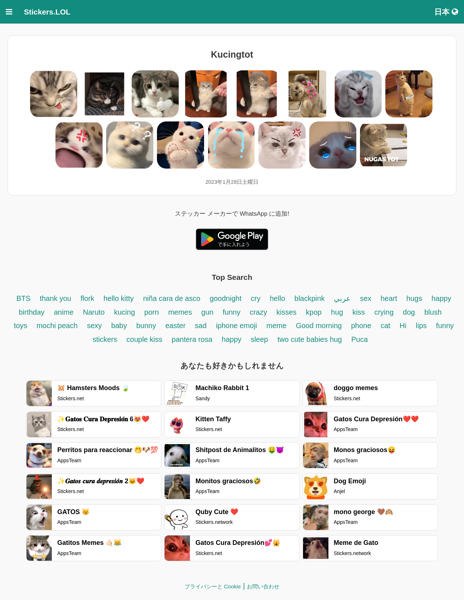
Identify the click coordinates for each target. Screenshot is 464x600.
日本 (446, 12)
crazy (258, 312)
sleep (259, 339)
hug (337, 312)
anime (63, 312)
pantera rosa (192, 339)
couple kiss (144, 339)
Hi (402, 326)
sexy (94, 326)
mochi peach (57, 326)
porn (151, 312)
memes (180, 312)
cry (256, 298)
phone (361, 326)
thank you (55, 298)
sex (366, 298)
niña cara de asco (171, 298)
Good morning (320, 326)
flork (88, 298)
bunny (146, 326)
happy (233, 339)
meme (276, 326)
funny (231, 312)
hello (277, 298)
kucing (124, 312)
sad (201, 326)
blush (433, 312)
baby (119, 326)
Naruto (94, 312)
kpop (314, 312)
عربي (342, 298)
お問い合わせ (263, 586)
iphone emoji (236, 326)
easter (175, 326)
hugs (414, 298)
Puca (359, 339)
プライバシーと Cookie (213, 586)
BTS (24, 298)
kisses (287, 312)
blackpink (309, 298)
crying (384, 312)
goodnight (226, 298)
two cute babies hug (309, 339)
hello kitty (119, 298)
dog (409, 312)
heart (390, 298)
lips (421, 326)
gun (208, 312)
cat (385, 326)
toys (20, 326)
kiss (358, 312)
